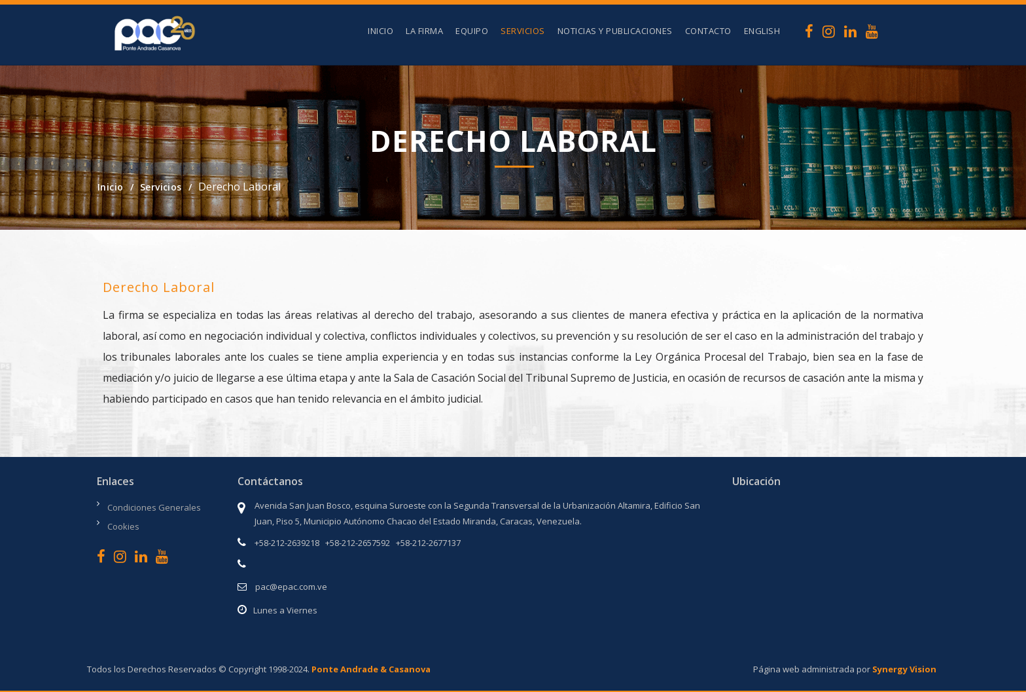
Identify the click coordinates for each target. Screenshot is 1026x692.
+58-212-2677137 (428, 543)
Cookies (123, 526)
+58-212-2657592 (357, 543)
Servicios (523, 31)
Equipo (471, 31)
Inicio (380, 31)
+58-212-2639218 (287, 543)
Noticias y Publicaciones (615, 31)
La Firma (424, 31)
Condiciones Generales (154, 507)
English (762, 31)
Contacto (708, 31)
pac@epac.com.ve (291, 586)
